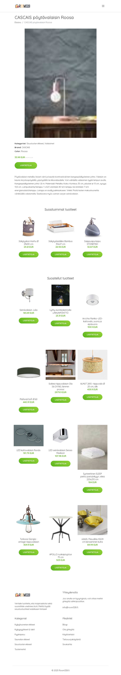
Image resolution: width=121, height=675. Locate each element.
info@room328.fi (70, 607)
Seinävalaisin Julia (28, 310)
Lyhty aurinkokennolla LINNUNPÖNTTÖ (60, 311)
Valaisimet (49, 143)
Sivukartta (67, 644)
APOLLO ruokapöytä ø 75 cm (60, 556)
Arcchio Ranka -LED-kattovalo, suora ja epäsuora (92, 321)
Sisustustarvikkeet (35, 143)
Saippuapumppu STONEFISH (92, 242)
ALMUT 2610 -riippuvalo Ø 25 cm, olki (92, 385)
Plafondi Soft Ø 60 (28, 399)
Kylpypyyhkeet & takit (25, 629)
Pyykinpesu (20, 634)
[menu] (103, 6)
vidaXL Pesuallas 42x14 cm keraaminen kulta (92, 540)
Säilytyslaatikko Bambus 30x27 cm (61, 242)
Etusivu (18, 22)
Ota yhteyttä (68, 629)
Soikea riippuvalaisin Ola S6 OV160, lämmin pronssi (60, 386)
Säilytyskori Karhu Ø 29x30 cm (28, 242)
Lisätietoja (26, 165)
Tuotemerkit (20, 649)
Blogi (65, 624)
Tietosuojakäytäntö (72, 639)
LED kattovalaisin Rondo (28, 450)
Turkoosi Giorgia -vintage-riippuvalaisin (28, 540)
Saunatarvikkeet (22, 639)
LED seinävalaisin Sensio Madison (60, 451)
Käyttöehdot (68, 634)
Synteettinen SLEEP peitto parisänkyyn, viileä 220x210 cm (92, 476)
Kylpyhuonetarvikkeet (25, 624)
